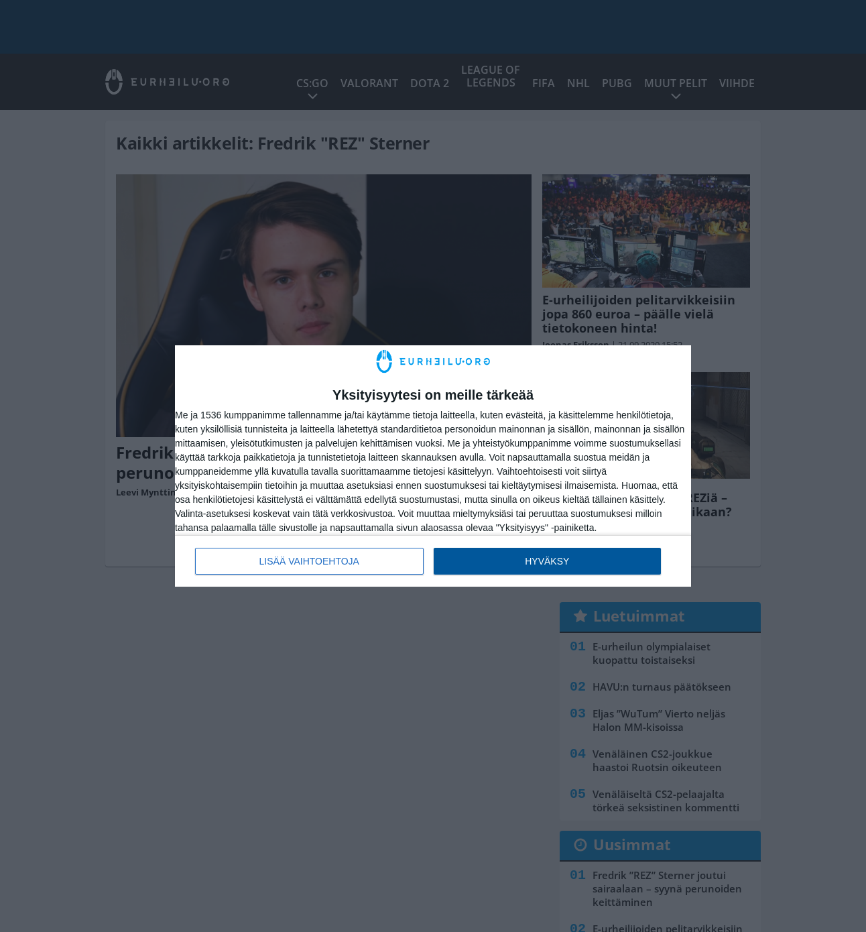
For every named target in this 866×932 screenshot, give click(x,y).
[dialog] (433, 466)
